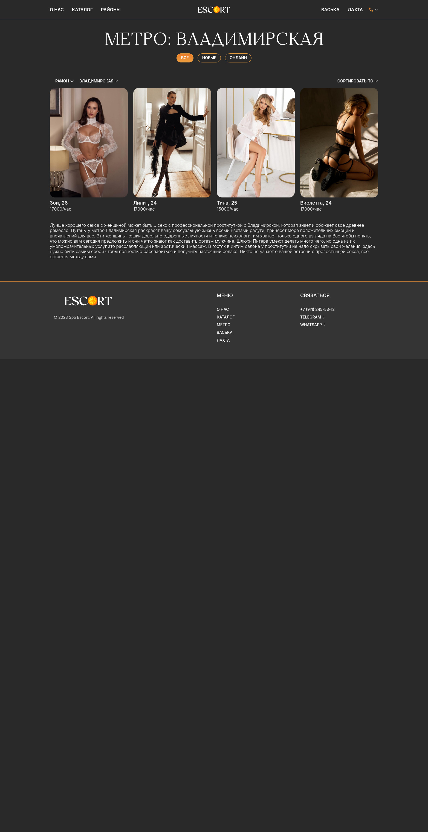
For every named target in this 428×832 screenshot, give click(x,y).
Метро (223, 324)
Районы (111, 9)
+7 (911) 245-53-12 (317, 309)
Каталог (82, 9)
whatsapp (311, 324)
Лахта (355, 9)
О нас (57, 9)
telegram (310, 317)
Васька (330, 9)
